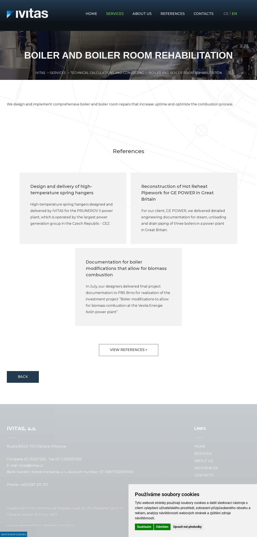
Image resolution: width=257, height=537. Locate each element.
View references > (128, 350)
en (234, 14)
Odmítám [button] (162, 526)
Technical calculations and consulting (107, 73)
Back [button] (23, 377)
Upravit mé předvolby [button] (187, 526)
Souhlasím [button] (144, 526)
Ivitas (40, 73)
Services (58, 73)
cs (225, 14)
